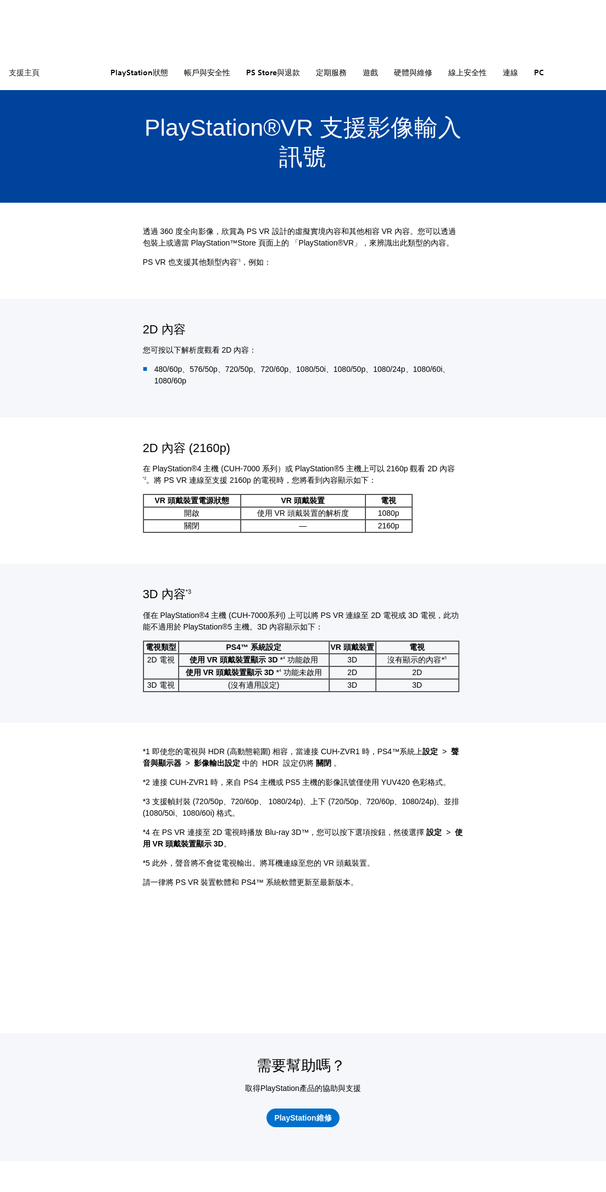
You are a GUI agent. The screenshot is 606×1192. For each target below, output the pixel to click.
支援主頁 (24, 72)
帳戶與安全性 (207, 72)
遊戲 (370, 72)
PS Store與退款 (273, 72)
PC (539, 72)
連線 (510, 72)
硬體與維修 (413, 72)
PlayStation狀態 (139, 72)
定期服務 (331, 72)
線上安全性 (467, 72)
